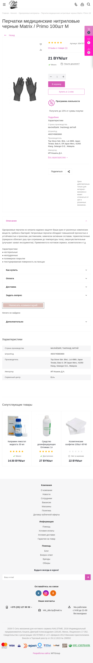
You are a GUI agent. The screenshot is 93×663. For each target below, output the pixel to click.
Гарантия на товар (46, 539)
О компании (46, 490)
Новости (46, 494)
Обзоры (46, 563)
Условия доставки (46, 535)
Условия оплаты (46, 531)
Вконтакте (38, 593)
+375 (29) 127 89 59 (20, 607)
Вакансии (46, 502)
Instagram (46, 593)
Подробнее (53, 117)
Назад (9, 35)
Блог (46, 551)
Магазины (46, 506)
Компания (46, 485)
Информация (46, 521)
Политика (46, 510)
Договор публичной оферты (46, 514)
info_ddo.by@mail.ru (52, 610)
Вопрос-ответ (46, 555)
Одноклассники (53, 593)
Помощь (46, 527)
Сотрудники (46, 498)
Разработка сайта (41, 653)
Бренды (46, 559)
